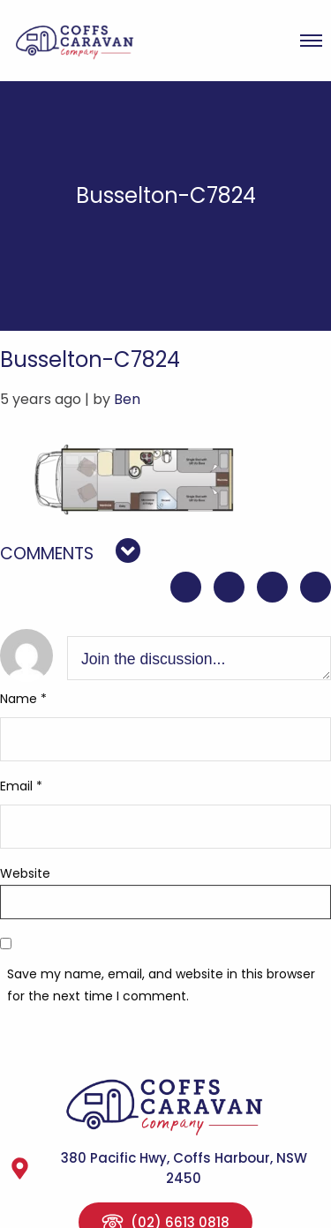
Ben (127, 399)
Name (23, 699)
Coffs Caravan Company (83, 40)
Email (21, 786)
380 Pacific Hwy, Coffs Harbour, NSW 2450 (158, 1168)
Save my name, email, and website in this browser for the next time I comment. (161, 985)
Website (25, 873)
